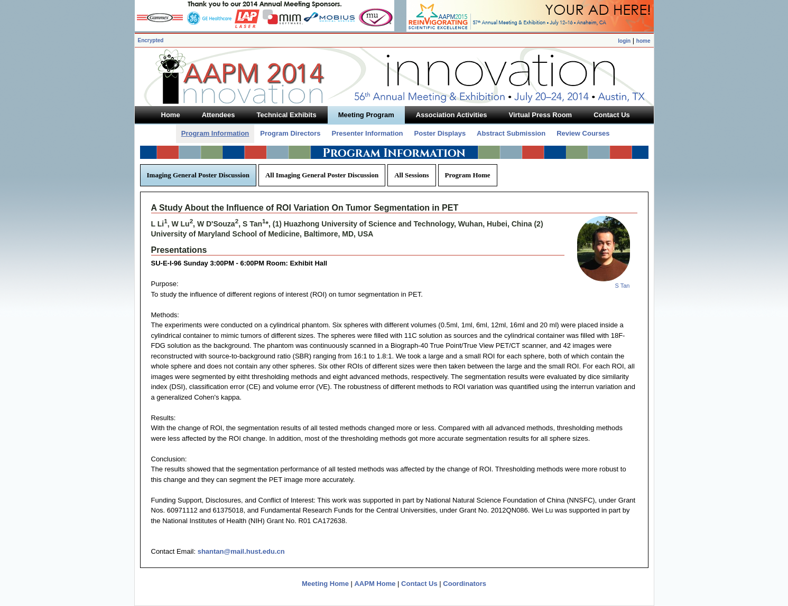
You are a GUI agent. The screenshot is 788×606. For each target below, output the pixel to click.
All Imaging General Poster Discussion (321, 175)
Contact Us (419, 584)
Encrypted (151, 40)
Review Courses (583, 133)
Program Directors (290, 133)
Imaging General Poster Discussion (198, 175)
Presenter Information (367, 133)
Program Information (215, 133)
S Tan (622, 285)
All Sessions (411, 175)
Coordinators (464, 584)
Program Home (467, 175)
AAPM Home (374, 584)
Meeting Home (325, 584)
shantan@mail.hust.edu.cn (241, 551)
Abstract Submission (511, 133)
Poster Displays (440, 133)
